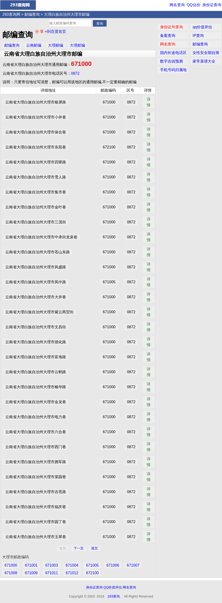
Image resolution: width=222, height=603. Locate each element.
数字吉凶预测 (171, 61)
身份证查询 (211, 5)
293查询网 (11, 14)
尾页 (94, 548)
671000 (81, 63)
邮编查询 (32, 14)
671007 (133, 565)
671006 (112, 565)
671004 (72, 565)
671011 (51, 573)
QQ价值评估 (113, 587)
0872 (75, 73)
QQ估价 (193, 5)
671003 (51, 565)
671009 (31, 573)
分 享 (40, 31)
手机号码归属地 (173, 70)
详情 (149, 102)
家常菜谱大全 (204, 61)
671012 (72, 573)
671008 (11, 573)
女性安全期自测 (206, 53)
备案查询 (167, 36)
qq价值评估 (202, 27)
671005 (92, 565)
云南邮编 (33, 45)
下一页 (79, 548)
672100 (92, 573)
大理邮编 (55, 45)
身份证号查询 (171, 27)
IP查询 (198, 36)
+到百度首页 (55, 31)
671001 (31, 565)
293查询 (114, 596)
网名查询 (177, 5)
